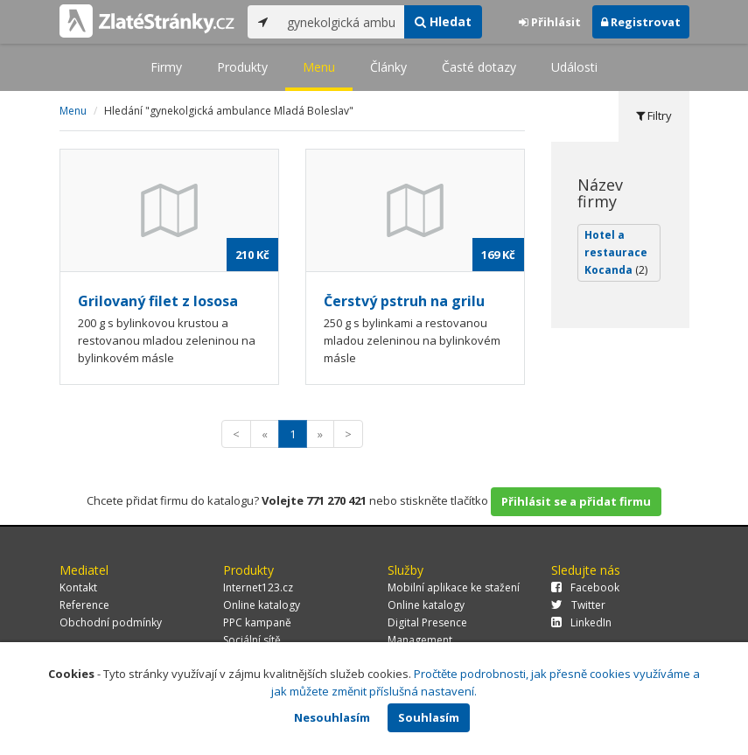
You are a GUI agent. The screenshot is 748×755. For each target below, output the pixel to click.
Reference (84, 605)
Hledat (443, 21)
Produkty (242, 67)
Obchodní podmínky (110, 622)
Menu (319, 67)
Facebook (585, 587)
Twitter (578, 605)
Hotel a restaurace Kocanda (615, 252)
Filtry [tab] (654, 115)
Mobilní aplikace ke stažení (454, 587)
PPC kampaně (257, 622)
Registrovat (641, 22)
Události (574, 67)
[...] (341, 21)
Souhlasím (428, 717)
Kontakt (78, 587)
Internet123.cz (258, 587)
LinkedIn (581, 622)
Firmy (166, 67)
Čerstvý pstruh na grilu (404, 301)
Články (388, 67)
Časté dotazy (479, 67)
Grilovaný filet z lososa (158, 301)
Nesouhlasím (332, 717)
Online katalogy (261, 605)
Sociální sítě (252, 640)
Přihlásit (550, 22)
